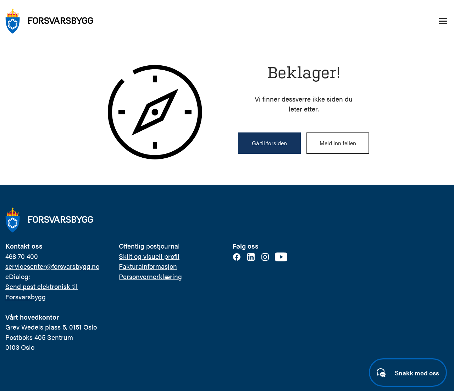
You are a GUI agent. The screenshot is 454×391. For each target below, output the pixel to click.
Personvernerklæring (150, 276)
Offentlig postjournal (149, 246)
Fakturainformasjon (148, 266)
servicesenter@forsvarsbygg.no (52, 266)
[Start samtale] (408, 372)
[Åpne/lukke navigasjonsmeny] (443, 21)
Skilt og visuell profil (149, 256)
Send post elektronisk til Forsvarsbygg (41, 292)
